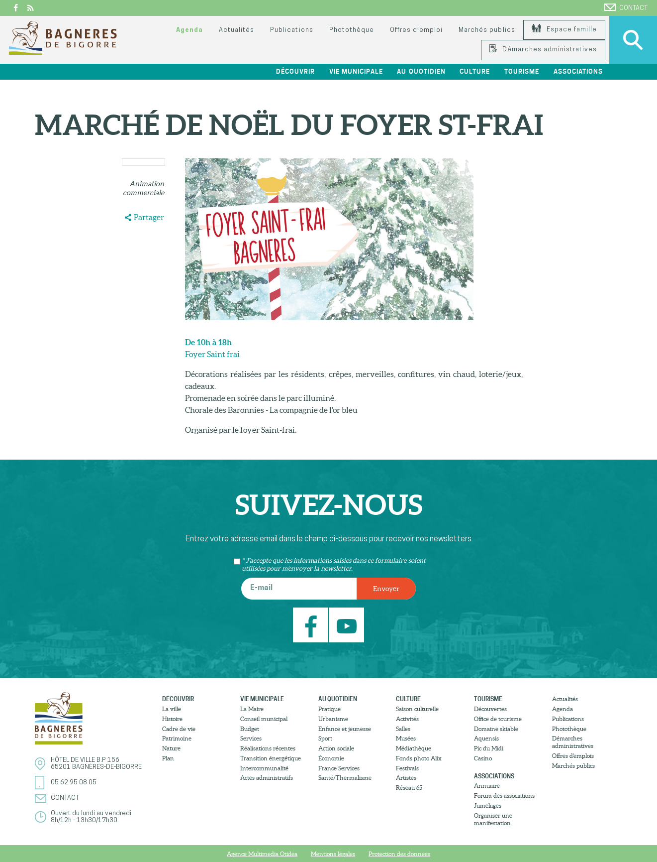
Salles (403, 729)
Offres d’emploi (416, 30)
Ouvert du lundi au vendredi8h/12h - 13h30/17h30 (91, 817)
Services (251, 738)
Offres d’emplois (573, 755)
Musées (406, 738)
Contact (626, 7)
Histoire (172, 719)
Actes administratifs (266, 777)
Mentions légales (333, 854)
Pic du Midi (488, 748)
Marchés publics (487, 30)
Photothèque (351, 30)
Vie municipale (356, 71)
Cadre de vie (178, 729)
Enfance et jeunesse (344, 729)
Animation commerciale (143, 188)
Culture (475, 71)
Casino (483, 758)
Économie (331, 758)
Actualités (236, 30)
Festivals (407, 768)
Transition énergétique (270, 758)
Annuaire (487, 785)
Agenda (189, 30)
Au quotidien (421, 71)
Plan (168, 758)
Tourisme (521, 71)
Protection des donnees (399, 854)
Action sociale (336, 748)
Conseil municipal (263, 719)
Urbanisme (333, 719)
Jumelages (487, 805)
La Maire (252, 709)
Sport (325, 738)
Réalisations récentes (267, 748)
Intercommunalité (264, 768)
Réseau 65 (409, 787)
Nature (171, 748)
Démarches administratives (543, 49)
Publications (291, 30)
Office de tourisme (498, 719)
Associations (578, 71)
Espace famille (564, 29)
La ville (171, 709)
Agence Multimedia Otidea (262, 854)
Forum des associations (504, 795)
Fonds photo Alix (419, 758)
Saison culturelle (417, 709)
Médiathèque (413, 748)
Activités (407, 719)
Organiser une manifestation (493, 819)
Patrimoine (176, 738)
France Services (339, 768)
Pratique (329, 709)
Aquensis (486, 738)
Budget (249, 729)
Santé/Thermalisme (345, 777)
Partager (149, 217)
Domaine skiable (496, 729)
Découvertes (490, 709)
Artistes (406, 777)
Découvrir (295, 71)
